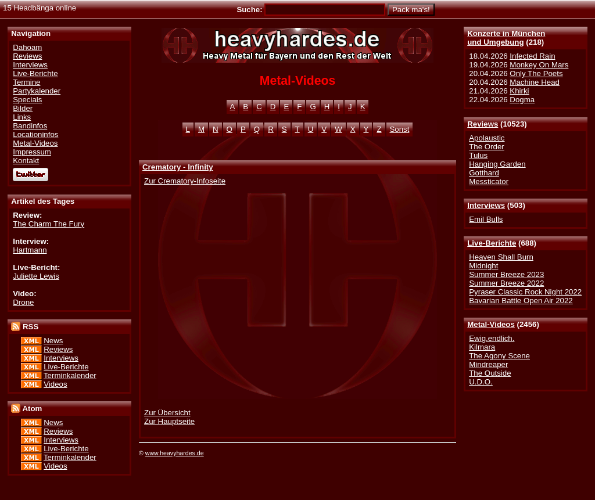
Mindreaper (488, 364)
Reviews (482, 124)
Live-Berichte (491, 243)
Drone (23, 302)
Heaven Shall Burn (501, 257)
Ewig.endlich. (491, 338)
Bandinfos (30, 125)
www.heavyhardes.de (174, 452)
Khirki (519, 91)
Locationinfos (35, 134)
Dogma (522, 99)
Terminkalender (70, 375)
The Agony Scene (499, 355)
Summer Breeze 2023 (506, 274)
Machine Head (535, 82)
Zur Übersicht (167, 412)
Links (22, 117)
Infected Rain (532, 56)
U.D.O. (481, 381)
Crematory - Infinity (177, 167)
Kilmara (482, 347)
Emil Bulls (486, 219)
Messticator (488, 181)
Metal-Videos (491, 324)
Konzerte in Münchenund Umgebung (506, 37)
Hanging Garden (497, 164)
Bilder (23, 108)
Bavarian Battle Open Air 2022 (520, 300)
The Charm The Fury (48, 224)
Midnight (483, 265)
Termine (26, 82)
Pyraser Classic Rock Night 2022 (525, 291)
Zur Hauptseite (169, 421)
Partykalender (36, 91)
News (53, 340)
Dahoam (27, 47)
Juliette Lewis (36, 276)
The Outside (490, 373)
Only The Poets (536, 73)
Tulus (478, 155)
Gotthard (484, 172)
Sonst (400, 129)
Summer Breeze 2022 (506, 283)
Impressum (32, 152)
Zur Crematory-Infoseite (184, 181)
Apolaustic (486, 138)
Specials (27, 99)
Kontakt (26, 160)
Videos (55, 384)
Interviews (486, 205)
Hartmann (29, 250)
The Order (486, 146)
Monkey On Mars (539, 64)
